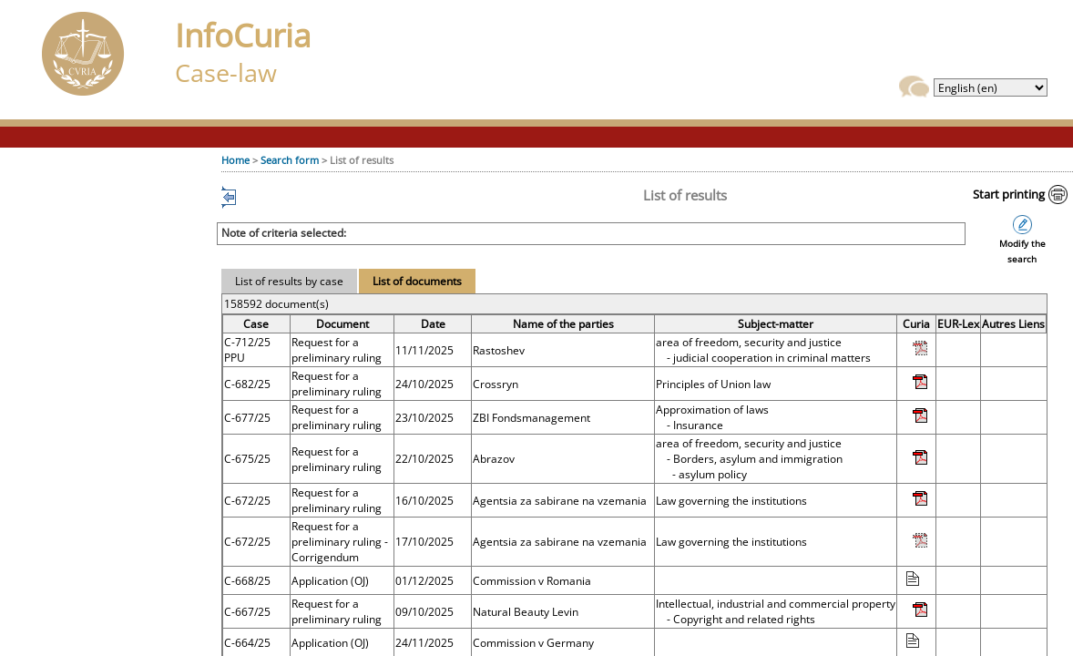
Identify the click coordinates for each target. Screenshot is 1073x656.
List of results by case (289, 281)
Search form (290, 160)
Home (235, 160)
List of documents (417, 281)
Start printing (1009, 194)
